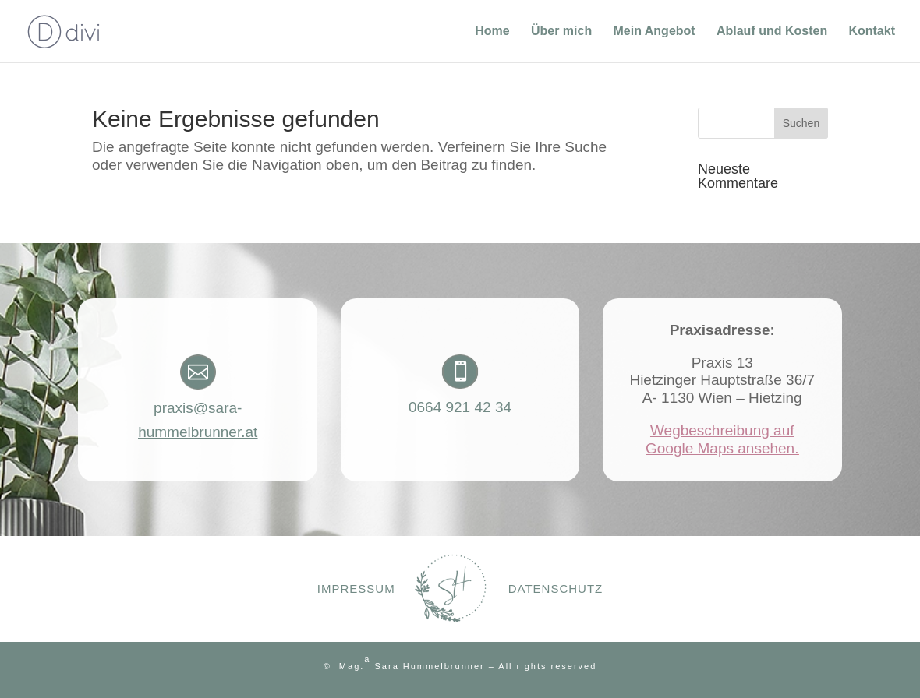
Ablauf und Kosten (772, 31)
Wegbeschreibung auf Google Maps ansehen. (722, 439)
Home (492, 31)
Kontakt (871, 31)
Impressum (356, 588)
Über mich (561, 31)
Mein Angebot (654, 31)
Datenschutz (555, 588)
